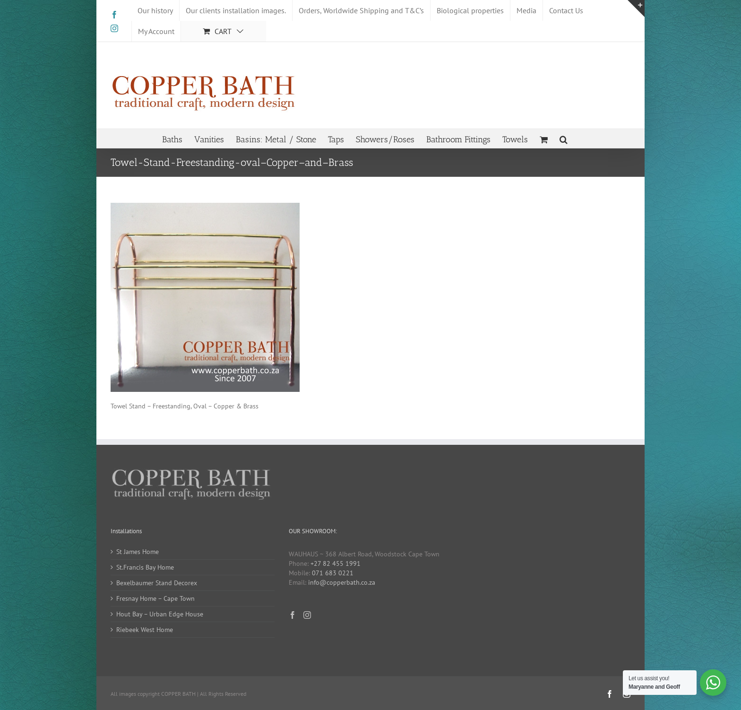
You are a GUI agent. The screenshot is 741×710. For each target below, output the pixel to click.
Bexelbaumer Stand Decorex (156, 583)
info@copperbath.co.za (341, 582)
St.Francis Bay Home (145, 567)
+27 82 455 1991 (335, 563)
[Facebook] (292, 615)
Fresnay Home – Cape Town (155, 598)
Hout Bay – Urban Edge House (159, 614)
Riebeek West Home (144, 629)
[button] (564, 138)
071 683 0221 (332, 573)
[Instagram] (307, 615)
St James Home (137, 551)
